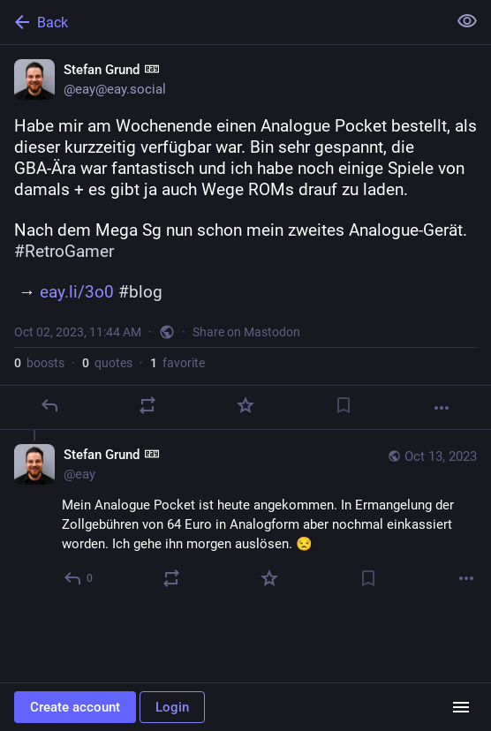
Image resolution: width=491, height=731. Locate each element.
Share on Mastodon (246, 332)
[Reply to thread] (79, 578)
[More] (441, 407)
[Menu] (461, 707)
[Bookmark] (343, 405)
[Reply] (49, 405)
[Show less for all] (467, 21)
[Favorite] (245, 405)
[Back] (221, 22)
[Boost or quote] (147, 405)
